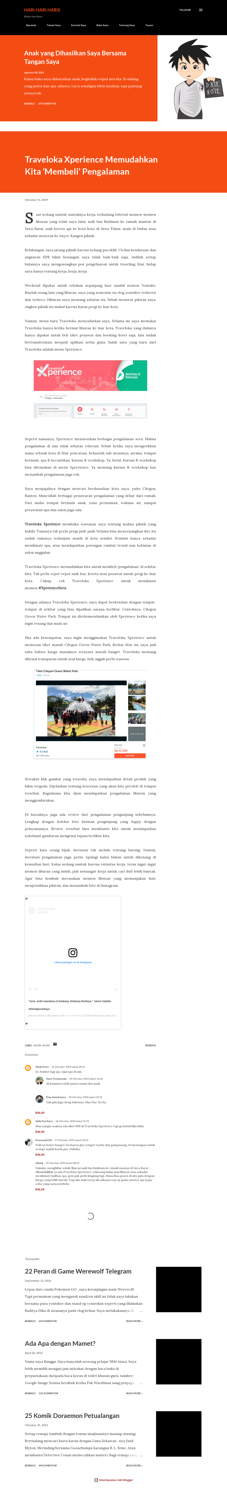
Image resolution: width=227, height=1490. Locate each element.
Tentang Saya (125, 25)
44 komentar (48, 1465)
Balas (40, 1112)
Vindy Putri (42, 1066)
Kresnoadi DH (43, 1140)
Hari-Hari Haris (42, 9)
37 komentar (47, 103)
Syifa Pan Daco (44, 1121)
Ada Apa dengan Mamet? (60, 1343)
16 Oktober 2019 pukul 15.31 (72, 1121)
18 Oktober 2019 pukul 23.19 (85, 1097)
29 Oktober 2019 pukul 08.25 (62, 1162)
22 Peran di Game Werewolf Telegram (78, 1271)
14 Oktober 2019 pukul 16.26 (86, 1078)
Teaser (147, 25)
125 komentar (48, 1393)
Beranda (29, 25)
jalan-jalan (41, 1045)
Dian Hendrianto (56, 1097)
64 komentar (48, 1321)
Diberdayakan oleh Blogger (113, 1480)
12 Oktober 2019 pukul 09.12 (68, 1066)
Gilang (39, 1162)
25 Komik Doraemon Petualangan (72, 1415)
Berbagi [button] (29, 103)
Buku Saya (100, 25)
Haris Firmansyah (75, 1015)
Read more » (134, 1321)
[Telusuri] (185, 10)
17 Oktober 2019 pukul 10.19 (71, 1140)
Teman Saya (52, 25)
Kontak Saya (76, 25)
